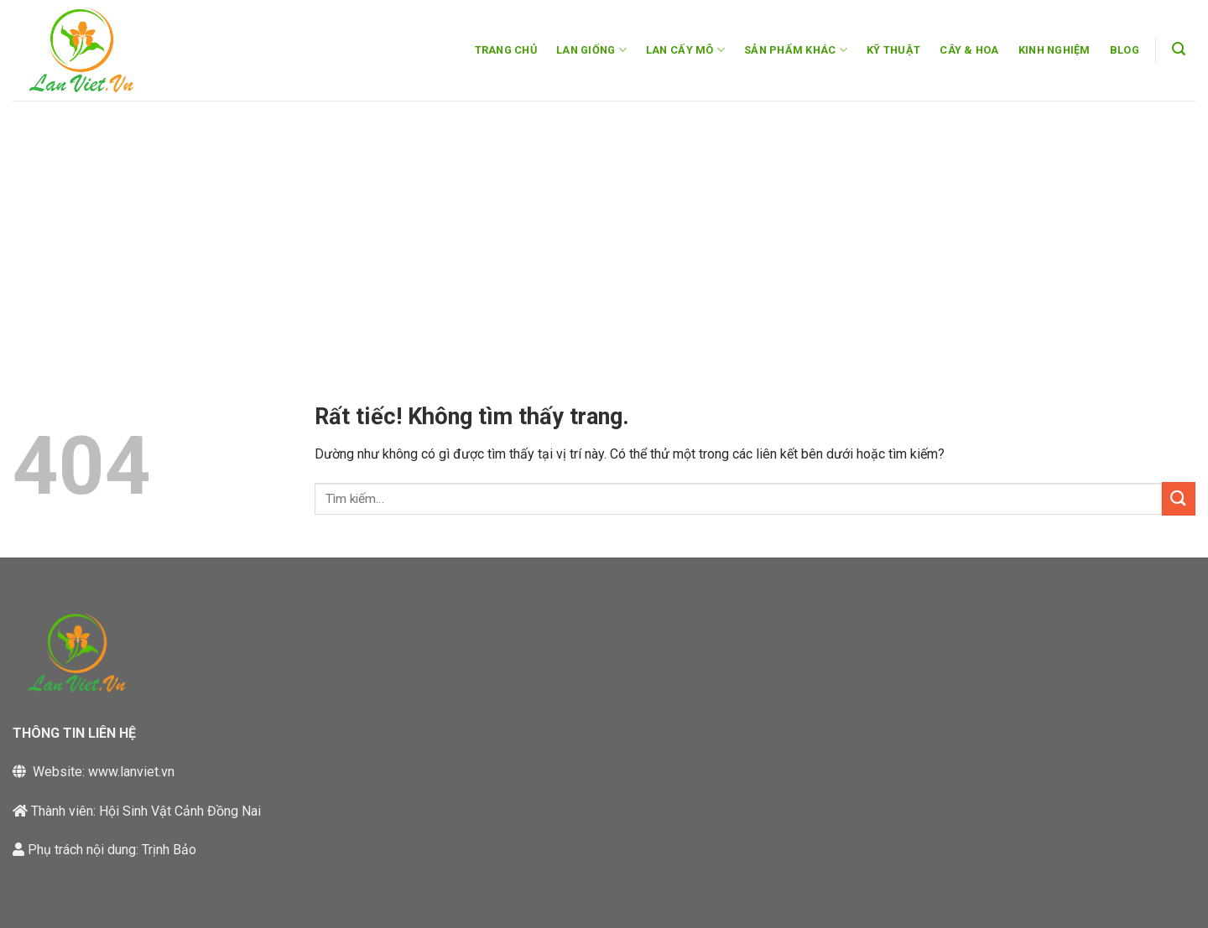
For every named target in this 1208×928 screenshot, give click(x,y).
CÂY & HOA (969, 50)
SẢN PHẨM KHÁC (795, 50)
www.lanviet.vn (131, 772)
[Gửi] (1178, 498)
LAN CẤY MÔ (685, 50)
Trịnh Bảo (169, 850)
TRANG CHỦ (506, 50)
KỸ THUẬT (893, 50)
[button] (1179, 49)
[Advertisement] (604, 226)
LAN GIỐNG (591, 50)
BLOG (1124, 50)
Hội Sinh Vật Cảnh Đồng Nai (180, 811)
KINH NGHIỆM (1054, 50)
